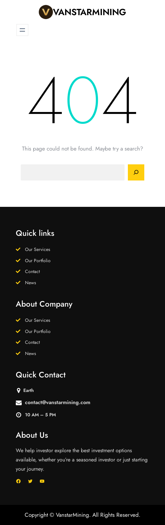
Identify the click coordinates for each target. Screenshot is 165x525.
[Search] (136, 172)
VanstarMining (89, 12)
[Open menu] (22, 30)
